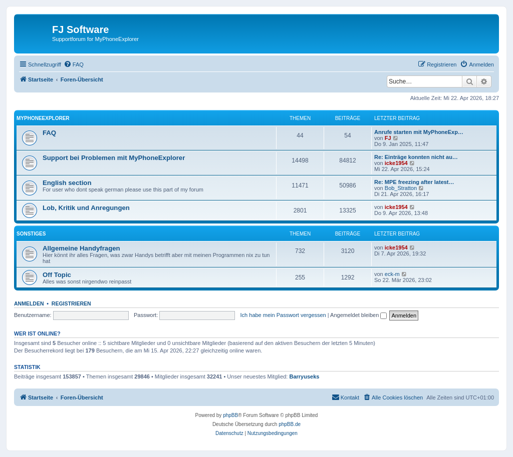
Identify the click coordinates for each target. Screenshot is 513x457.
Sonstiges (31, 233)
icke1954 (396, 163)
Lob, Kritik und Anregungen (86, 208)
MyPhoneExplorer (43, 118)
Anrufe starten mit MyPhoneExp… (418, 132)
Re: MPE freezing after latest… (414, 182)
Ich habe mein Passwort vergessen (283, 315)
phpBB (230, 415)
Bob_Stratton (401, 188)
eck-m (392, 274)
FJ (388, 138)
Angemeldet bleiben (358, 315)
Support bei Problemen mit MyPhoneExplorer (114, 158)
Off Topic (57, 274)
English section (67, 182)
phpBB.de (290, 424)
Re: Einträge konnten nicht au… (416, 157)
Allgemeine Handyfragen (81, 248)
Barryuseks (305, 377)
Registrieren (71, 303)
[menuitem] (74, 64)
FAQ (49, 132)
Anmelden (29, 303)
